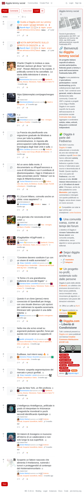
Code (66, 491)
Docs (60, 491)
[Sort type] (11, 17)
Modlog (74, 370)
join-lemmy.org (75, 491)
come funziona (75, 213)
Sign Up (78, 3)
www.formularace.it (23, 202)
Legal (45, 491)
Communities (33, 3)
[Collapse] (61, 14)
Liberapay (63, 313)
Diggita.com (71, 320)
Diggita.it (62, 147)
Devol (75, 155)
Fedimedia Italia (65, 117)
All (42, 11)
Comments (14, 11)
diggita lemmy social (13, 3)
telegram (69, 262)
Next (4, 484)
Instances (53, 491)
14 (19, 347)
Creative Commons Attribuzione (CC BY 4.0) (68, 339)
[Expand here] (11, 66)
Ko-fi (78, 306)
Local (36, 11)
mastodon (69, 260)
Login (71, 3)
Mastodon (63, 192)
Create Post (44, 3)
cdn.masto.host (22, 77)
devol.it (64, 286)
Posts (5, 11)
